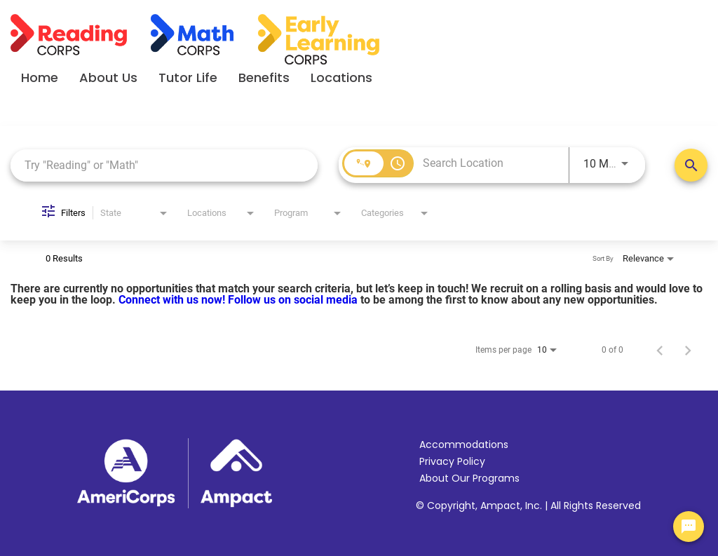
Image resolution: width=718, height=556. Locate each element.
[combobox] (164, 165)
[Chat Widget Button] (688, 526)
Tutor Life (187, 77)
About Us (108, 77)
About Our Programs (469, 478)
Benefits (264, 77)
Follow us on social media (294, 299)
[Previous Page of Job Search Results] (660, 350)
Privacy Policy (452, 461)
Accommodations (463, 445)
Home (39, 77)
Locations (341, 77)
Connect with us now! (173, 299)
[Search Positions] (691, 165)
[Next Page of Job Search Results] (688, 350)
